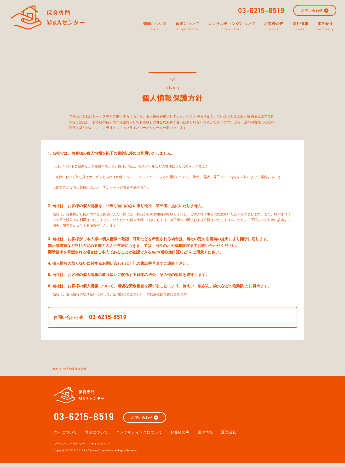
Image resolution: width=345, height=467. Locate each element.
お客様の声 (268, 27)
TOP (55, 369)
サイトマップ (103, 447)
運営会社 (328, 27)
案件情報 (299, 27)
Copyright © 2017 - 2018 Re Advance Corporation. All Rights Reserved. (99, 454)
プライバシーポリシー (70, 447)
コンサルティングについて (221, 27)
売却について (133, 27)
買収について (171, 27)
